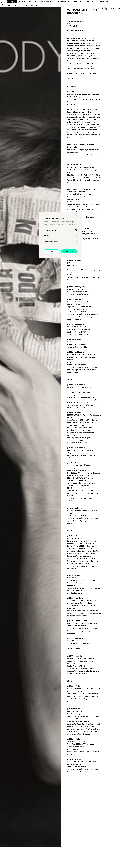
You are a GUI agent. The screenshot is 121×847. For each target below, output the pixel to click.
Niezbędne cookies (50, 230)
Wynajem (23, 5)
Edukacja (89, 1)
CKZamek (21, 1)
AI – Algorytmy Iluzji (63, 1)
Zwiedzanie (78, 1)
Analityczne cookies (50, 236)
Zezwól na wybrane (51, 251)
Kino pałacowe (102, 1)
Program (32, 1)
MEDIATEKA (12, 5)
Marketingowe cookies (51, 241)
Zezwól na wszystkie (69, 251)
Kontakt (33, 5)
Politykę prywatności (67, 224)
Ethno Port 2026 (45, 1)
